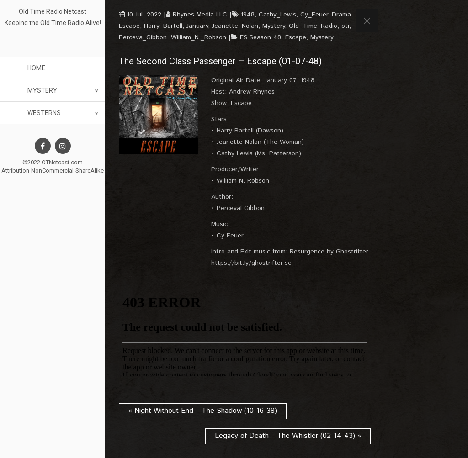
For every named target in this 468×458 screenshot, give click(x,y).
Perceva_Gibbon (143, 37)
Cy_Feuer (314, 14)
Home (36, 68)
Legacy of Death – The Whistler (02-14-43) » (288, 436)
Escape (129, 26)
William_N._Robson (198, 37)
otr (345, 26)
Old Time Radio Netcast (52, 11)
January (197, 26)
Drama (341, 14)
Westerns (44, 112)
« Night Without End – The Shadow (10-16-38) (202, 410)
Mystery (42, 90)
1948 (248, 14)
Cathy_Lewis (277, 14)
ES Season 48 (260, 37)
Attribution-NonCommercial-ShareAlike (52, 170)
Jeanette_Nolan (235, 26)
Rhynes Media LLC (200, 14)
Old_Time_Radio (313, 26)
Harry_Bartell (163, 26)
